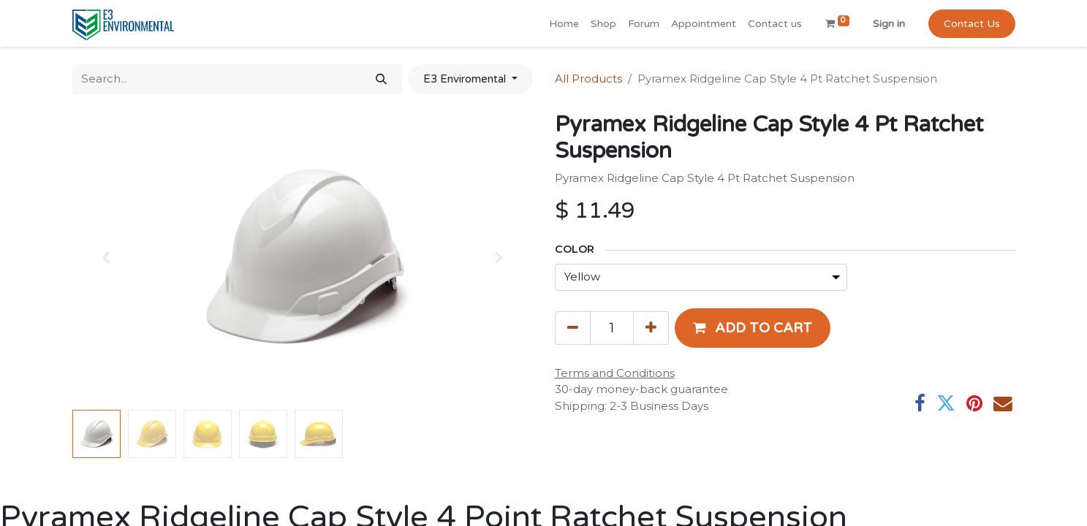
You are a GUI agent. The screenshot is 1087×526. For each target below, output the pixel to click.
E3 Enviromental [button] (466, 78)
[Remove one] (573, 328)
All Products (588, 78)
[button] (752, 328)
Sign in (889, 24)
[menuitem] (564, 23)
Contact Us (972, 24)
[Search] (381, 79)
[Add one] (651, 328)
